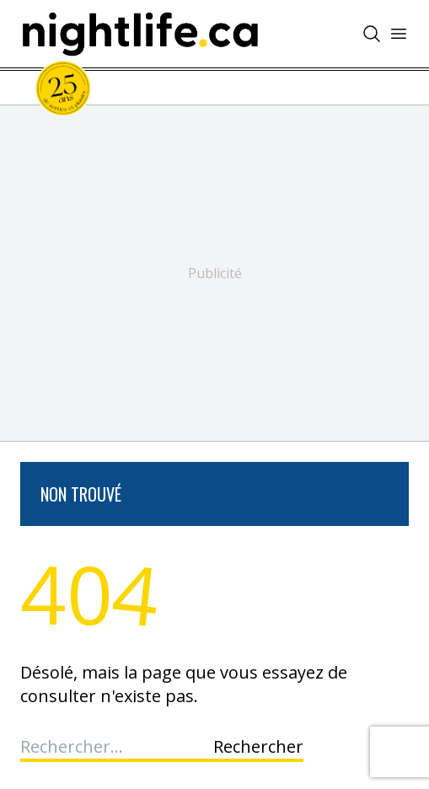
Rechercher (258, 746)
